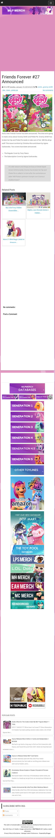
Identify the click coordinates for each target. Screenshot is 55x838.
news (8, 90)
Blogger (48, 833)
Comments (8, 815)
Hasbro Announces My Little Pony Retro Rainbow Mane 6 (30, 787)
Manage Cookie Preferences (29, 833)
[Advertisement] (27, 43)
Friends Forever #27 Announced (21, 79)
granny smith (48, 87)
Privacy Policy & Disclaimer (12, 833)
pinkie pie (14, 90)
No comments (48, 90)
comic (40, 87)
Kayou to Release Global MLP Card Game (25, 756)
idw (4, 90)
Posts (6, 811)
